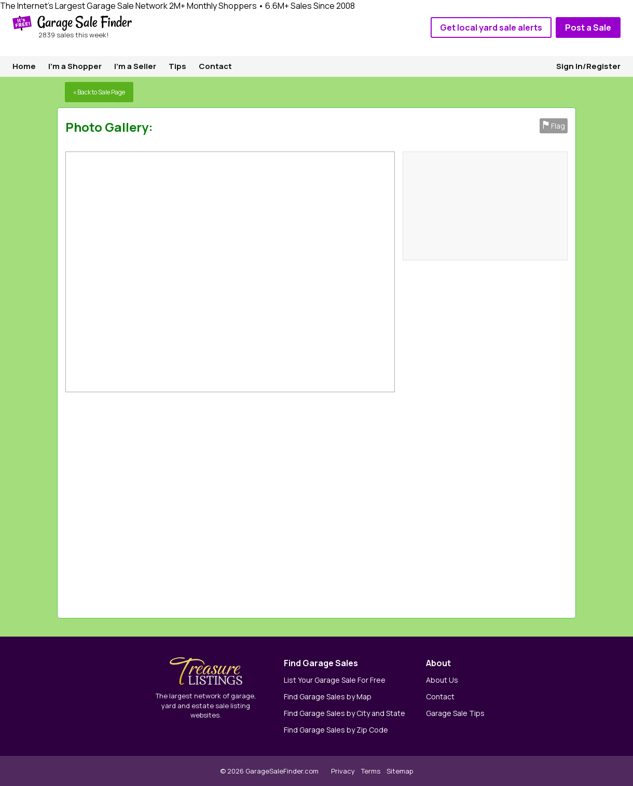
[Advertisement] (424, 502)
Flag (553, 126)
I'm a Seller (135, 66)
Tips (177, 66)
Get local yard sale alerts (491, 27)
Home (24, 66)
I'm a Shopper (75, 66)
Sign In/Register (588, 66)
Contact (215, 66)
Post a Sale (588, 27)
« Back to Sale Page (99, 92)
